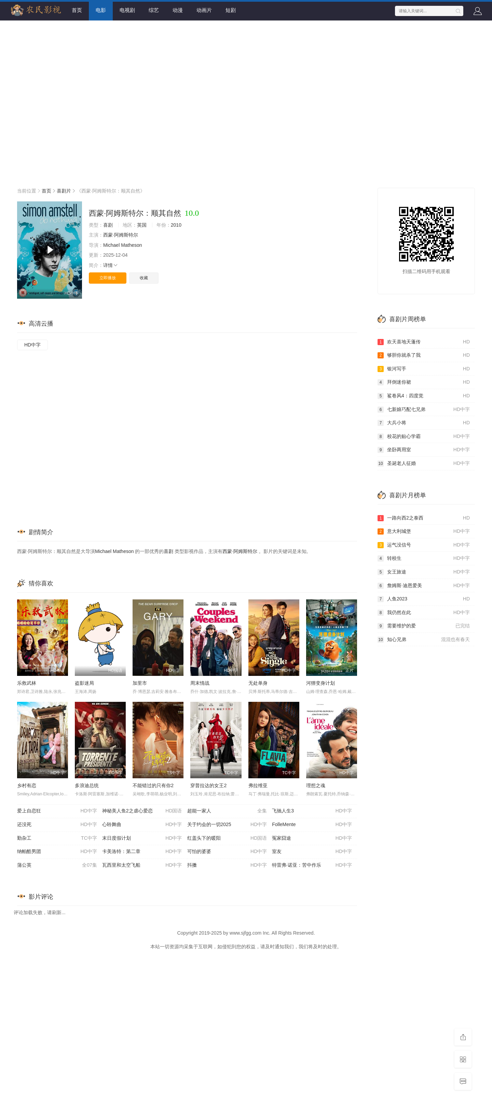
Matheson (131, 245)
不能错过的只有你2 (153, 785)
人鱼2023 (424, 599)
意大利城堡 (424, 531)
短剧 (231, 10)
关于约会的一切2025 (227, 824)
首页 (77, 10)
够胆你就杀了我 (424, 355)
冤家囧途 (312, 838)
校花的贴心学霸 (424, 436)
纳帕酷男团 (57, 851)
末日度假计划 (142, 838)
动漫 (178, 10)
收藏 (144, 277)
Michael (111, 245)
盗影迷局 (84, 683)
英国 (142, 225)
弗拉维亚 (258, 785)
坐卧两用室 (424, 449)
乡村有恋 (26, 785)
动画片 (204, 10)
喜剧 (108, 225)
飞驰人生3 (312, 811)
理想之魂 (315, 785)
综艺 (154, 10)
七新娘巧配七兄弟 (424, 409)
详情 (110, 265)
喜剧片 (64, 191)
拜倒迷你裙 (424, 382)
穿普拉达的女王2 (208, 785)
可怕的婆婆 (227, 851)
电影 (101, 10)
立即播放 (107, 277)
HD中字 (32, 344)
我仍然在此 (424, 612)
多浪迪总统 (87, 785)
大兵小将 (424, 423)
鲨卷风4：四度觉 (424, 396)
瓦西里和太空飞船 (142, 865)
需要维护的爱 (424, 626)
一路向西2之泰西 (424, 518)
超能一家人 (227, 811)
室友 (312, 851)
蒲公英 (57, 865)
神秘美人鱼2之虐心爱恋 (142, 811)
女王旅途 (424, 572)
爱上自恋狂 (57, 811)
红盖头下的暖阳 (227, 838)
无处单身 (258, 683)
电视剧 (127, 10)
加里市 (140, 683)
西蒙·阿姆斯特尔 (120, 235)
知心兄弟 (424, 639)
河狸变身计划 (320, 683)
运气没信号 (424, 545)
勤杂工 (57, 838)
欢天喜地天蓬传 (424, 342)
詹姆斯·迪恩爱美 (424, 585)
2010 (176, 225)
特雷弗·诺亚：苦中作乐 (312, 865)
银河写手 (424, 369)
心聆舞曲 (142, 824)
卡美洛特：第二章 (142, 851)
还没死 (57, 824)
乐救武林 (26, 683)
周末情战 (199, 683)
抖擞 (227, 865)
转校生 (424, 558)
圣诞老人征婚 (424, 463)
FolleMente (312, 824)
